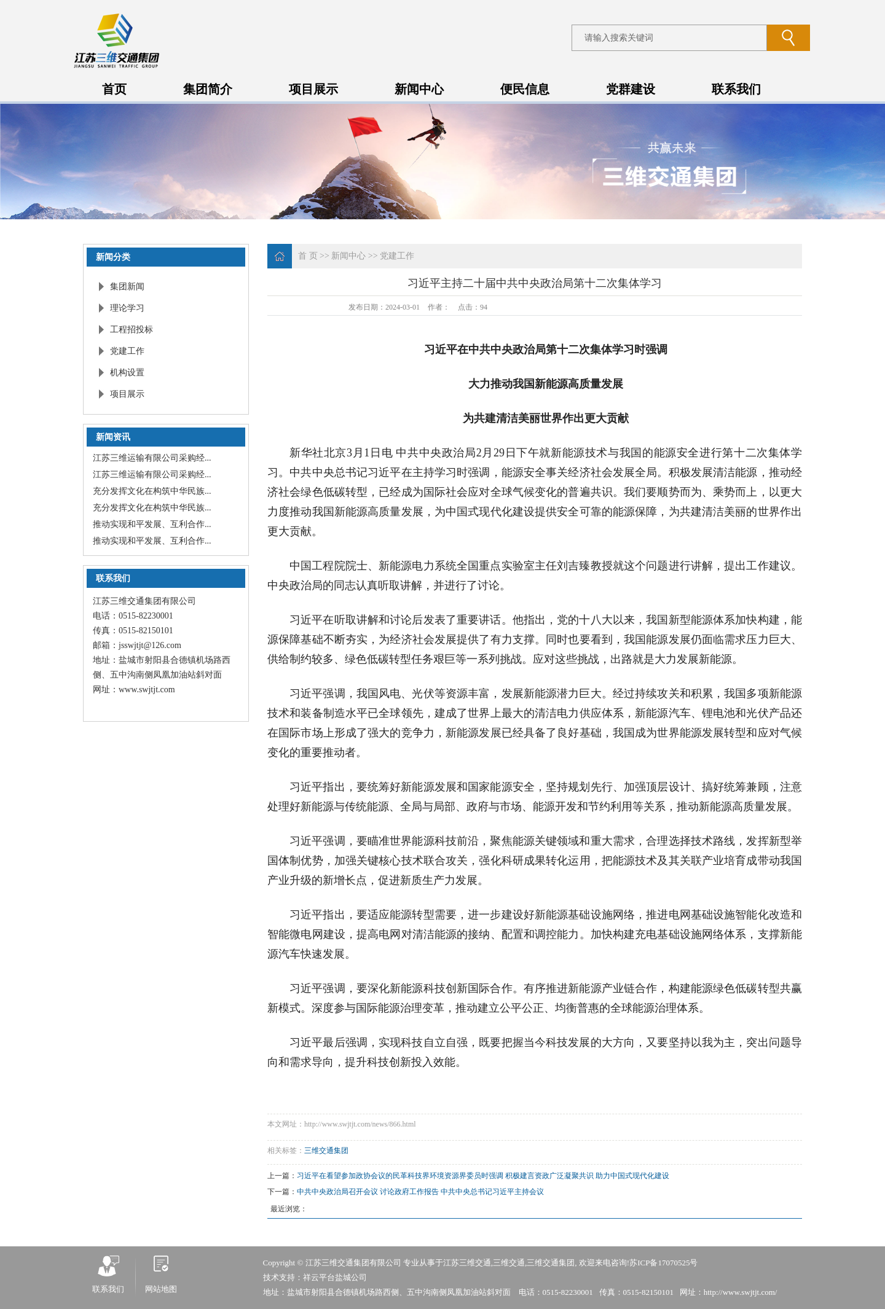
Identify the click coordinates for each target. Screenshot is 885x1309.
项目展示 (313, 89)
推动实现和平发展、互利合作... (152, 524)
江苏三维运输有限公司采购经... (152, 458)
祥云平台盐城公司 (335, 1277)
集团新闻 (127, 286)
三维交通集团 (326, 1150)
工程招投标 (131, 329)
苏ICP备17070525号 (663, 1262)
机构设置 (127, 372)
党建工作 (127, 351)
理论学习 (127, 308)
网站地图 (161, 1289)
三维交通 (509, 1262)
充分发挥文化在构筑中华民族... (152, 491)
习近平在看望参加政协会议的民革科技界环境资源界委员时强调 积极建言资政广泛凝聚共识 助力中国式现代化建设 (483, 1175)
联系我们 (736, 89)
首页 (114, 89)
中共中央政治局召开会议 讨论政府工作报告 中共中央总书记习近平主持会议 (420, 1191)
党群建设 (630, 89)
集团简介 (207, 89)
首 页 (308, 255)
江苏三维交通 (467, 1262)
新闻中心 (419, 89)
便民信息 (524, 89)
